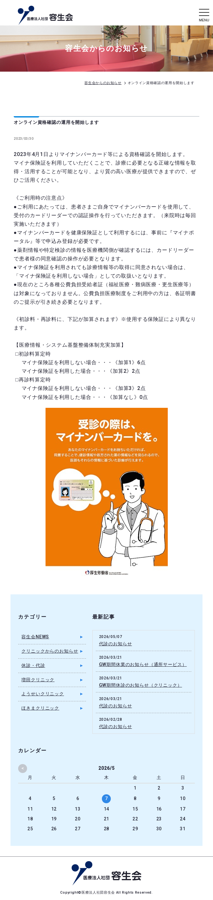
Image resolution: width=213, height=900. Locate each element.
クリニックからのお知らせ (49, 651)
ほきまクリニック (40, 708)
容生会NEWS (35, 636)
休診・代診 (33, 665)
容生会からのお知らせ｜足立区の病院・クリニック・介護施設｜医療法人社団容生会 (45, 15)
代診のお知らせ (115, 643)
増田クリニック (37, 679)
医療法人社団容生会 (99, 892)
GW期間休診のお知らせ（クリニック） (140, 685)
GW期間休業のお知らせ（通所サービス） (143, 664)
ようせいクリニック (42, 693)
